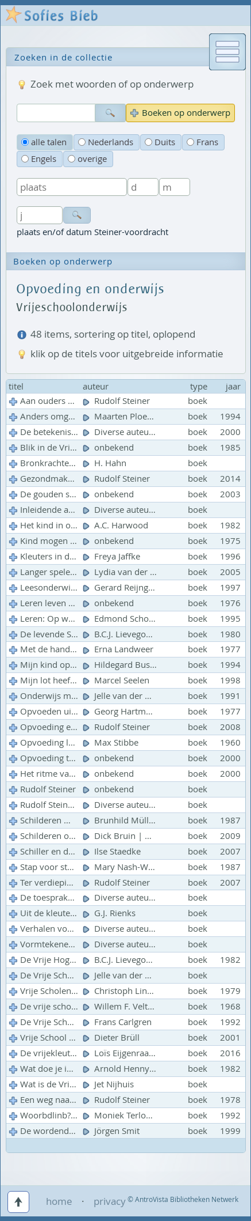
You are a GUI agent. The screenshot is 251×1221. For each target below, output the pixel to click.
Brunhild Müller (121, 820)
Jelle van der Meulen (130, 975)
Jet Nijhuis (109, 1084)
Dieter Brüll (112, 1037)
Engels (38, 158)
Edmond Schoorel (125, 618)
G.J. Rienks (110, 913)
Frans (202, 142)
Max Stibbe (112, 742)
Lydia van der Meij (126, 571)
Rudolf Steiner (117, 400)
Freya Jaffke (112, 556)
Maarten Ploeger (122, 416)
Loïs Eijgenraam (121, 1053)
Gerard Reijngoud (124, 587)
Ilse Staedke (113, 851)
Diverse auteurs (121, 431)
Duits (160, 142)
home (59, 1201)
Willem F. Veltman (125, 1006)
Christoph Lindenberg (132, 990)
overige (87, 158)
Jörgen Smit (112, 1130)
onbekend (109, 447)
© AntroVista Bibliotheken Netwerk (183, 1199)
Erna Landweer (119, 649)
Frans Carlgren (118, 1021)
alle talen (44, 142)
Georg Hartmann (123, 711)
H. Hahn (106, 463)
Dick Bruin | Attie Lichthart (143, 835)
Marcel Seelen (117, 680)
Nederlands (105, 142)
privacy (110, 1201)
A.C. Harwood (116, 525)
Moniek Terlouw (121, 1115)
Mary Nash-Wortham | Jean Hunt (155, 866)
